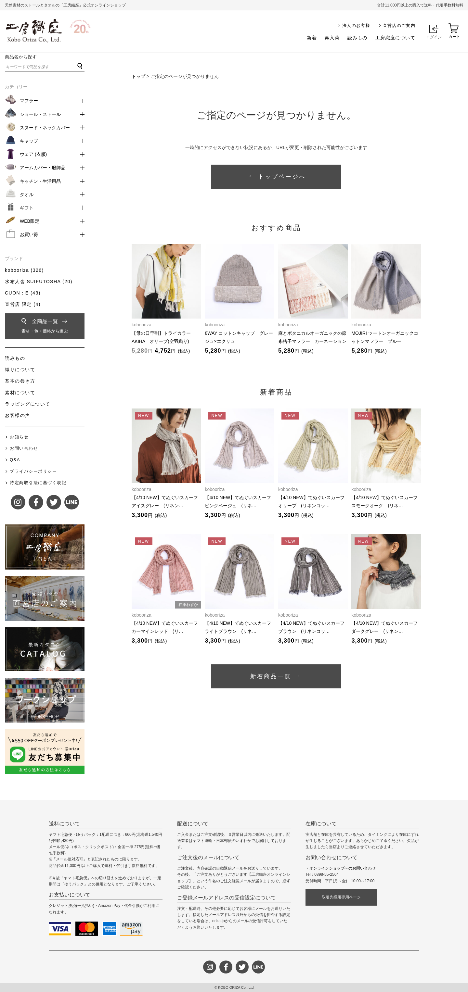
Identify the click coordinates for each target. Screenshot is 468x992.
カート (454, 36)
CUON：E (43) (23, 292)
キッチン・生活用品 (40, 181)
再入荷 (332, 37)
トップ (138, 76)
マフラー (29, 100)
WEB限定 (29, 221)
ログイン (434, 37)
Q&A (15, 459)
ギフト (26, 207)
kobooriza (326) (24, 270)
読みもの (357, 37)
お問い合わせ (24, 448)
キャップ (29, 141)
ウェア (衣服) (33, 154)
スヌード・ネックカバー (45, 127)
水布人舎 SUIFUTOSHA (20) (38, 281)
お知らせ (19, 436)
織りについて (20, 369)
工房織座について (395, 37)
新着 (312, 37)
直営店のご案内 (399, 25)
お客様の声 (17, 415)
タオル (26, 194)
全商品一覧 (44, 327)
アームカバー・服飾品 (42, 167)
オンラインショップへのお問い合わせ (342, 868)
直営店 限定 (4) (23, 304)
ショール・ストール (40, 114)
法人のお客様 (356, 25)
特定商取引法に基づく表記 (38, 482)
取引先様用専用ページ (341, 897)
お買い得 (29, 234)
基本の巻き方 (20, 380)
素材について (20, 392)
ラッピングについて (27, 404)
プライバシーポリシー (33, 471)
